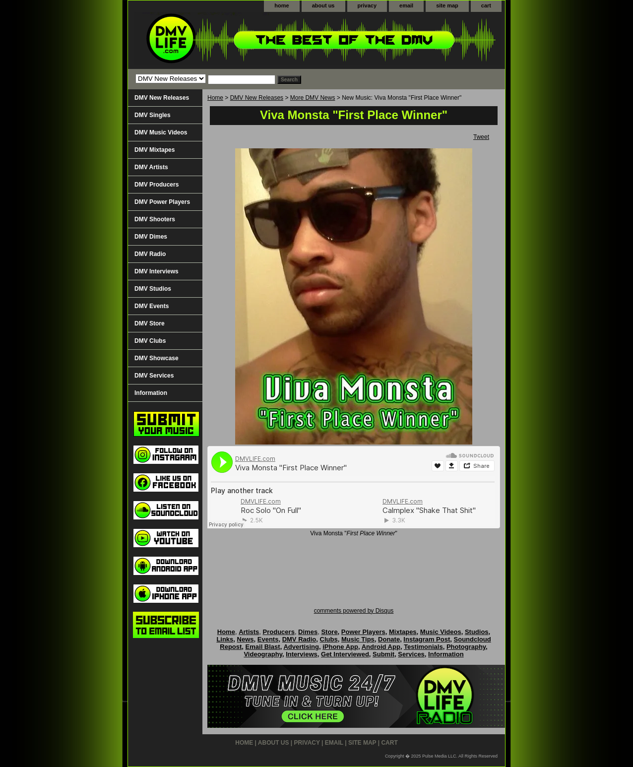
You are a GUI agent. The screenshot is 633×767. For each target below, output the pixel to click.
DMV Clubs (150, 340)
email (406, 5)
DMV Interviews (156, 271)
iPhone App (340, 646)
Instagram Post (426, 639)
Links (224, 639)
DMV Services (154, 375)
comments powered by (354, 610)
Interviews (301, 654)
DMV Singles (152, 115)
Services (411, 654)
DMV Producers (156, 184)
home (281, 5)
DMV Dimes (150, 236)
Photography (466, 646)
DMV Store (149, 323)
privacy (367, 5)
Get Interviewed (345, 654)
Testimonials (423, 646)
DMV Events (151, 306)
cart (486, 5)
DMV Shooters (154, 219)
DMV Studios (152, 288)
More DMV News (312, 97)
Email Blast (263, 646)
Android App (381, 646)
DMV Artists (151, 167)
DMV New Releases (256, 97)
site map (447, 5)
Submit (383, 654)
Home (215, 97)
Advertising (301, 646)
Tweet (481, 136)
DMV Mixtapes (154, 149)
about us (323, 5)
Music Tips (358, 639)
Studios (477, 632)
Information (150, 392)
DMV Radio (150, 254)
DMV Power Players (162, 201)
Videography (263, 654)
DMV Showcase (156, 358)
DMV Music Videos (160, 132)
